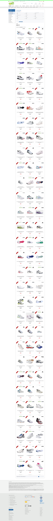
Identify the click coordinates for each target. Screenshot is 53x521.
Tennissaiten (10, 18)
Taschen (21, 7)
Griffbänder (26, 7)
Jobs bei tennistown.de (27, 512)
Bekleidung (12, 7)
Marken (37, 7)
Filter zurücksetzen (18, 11)
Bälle (28, 7)
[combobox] (9, 1)
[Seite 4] (41, 27)
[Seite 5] (42, 27)
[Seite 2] (39, 476)
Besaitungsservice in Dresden (28, 510)
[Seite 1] (38, 476)
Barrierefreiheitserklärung (11, 513)
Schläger (15, 7)
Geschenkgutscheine (27, 511)
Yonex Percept (41, 512)
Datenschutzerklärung (11, 512)
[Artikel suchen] (27, 3)
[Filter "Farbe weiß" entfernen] (19, 25)
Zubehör (31, 7)
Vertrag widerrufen (11, 509)
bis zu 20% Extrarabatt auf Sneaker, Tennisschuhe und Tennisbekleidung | (26, 0)
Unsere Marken (41, 509)
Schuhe (9, 7)
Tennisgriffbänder (10, 19)
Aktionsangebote (26, 509)
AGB (9, 514)
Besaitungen (34, 7)
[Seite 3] (40, 27)
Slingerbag (41, 511)
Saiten (23, 7)
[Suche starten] (31, 3)
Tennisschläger (10, 15)
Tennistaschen (10, 17)
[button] (36, 3)
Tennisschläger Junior (11, 16)
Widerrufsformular (10, 516)
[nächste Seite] (43, 27)
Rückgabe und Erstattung (11, 515)
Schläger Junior (18, 7)
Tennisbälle (10, 20)
